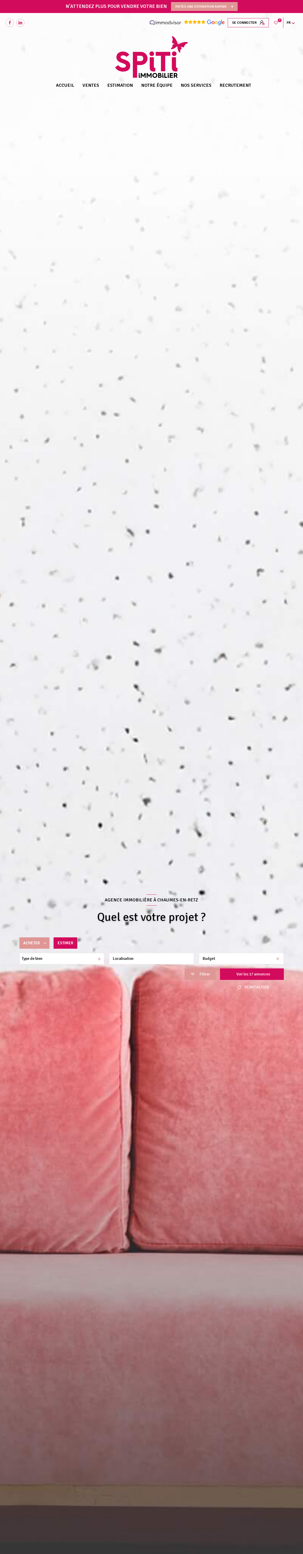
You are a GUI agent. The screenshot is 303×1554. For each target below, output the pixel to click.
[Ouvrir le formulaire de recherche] (200, 974)
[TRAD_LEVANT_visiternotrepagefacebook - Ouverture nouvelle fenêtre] (10, 23)
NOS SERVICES (196, 85)
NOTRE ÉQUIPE (157, 85)
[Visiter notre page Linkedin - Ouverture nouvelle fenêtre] (20, 23)
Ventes (90, 85)
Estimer (65, 943)
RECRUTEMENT (235, 85)
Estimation (120, 85)
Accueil (65, 85)
